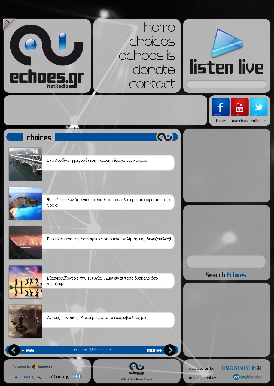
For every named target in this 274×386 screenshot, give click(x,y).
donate (154, 71)
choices (152, 43)
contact (152, 85)
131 (100, 350)
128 (76, 350)
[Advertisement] (105, 110)
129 (84, 350)
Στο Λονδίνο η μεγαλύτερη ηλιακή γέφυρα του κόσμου (78, 163)
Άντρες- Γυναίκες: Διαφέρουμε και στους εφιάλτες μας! (79, 320)
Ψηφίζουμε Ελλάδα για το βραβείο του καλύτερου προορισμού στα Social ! (89, 202)
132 (108, 350)
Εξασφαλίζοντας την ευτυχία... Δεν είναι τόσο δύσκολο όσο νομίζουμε (83, 281)
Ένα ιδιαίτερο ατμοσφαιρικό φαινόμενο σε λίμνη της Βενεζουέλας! (90, 242)
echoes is (147, 57)
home (159, 29)
